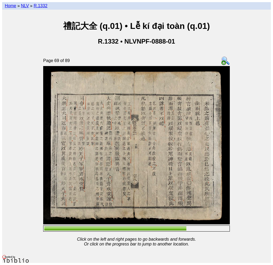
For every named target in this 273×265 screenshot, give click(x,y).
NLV (25, 5)
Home (10, 5)
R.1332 (40, 5)
